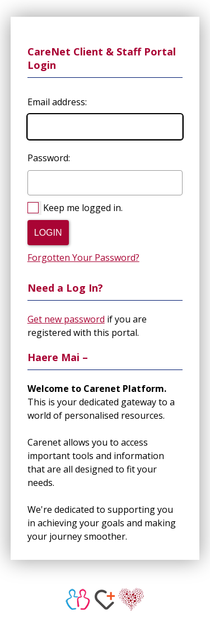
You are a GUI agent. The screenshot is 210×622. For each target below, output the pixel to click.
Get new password (66, 319)
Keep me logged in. (83, 207)
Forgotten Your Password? (83, 257)
